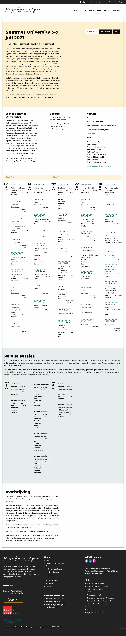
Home (73, 10)
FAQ (120, 2)
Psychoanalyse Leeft (94, 595)
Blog (105, 10)
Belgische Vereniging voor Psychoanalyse (101, 598)
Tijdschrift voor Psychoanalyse (98, 604)
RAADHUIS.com (57, 627)
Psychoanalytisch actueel (95, 584)
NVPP (89, 607)
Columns (51, 575)
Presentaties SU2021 (55, 569)
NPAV (89, 592)
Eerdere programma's (97, 2)
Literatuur (51, 584)
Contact (117, 10)
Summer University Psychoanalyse (21, 627)
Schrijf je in (91, 134)
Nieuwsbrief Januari (53, 602)
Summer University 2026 (89, 10)
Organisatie (112, 2)
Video (50, 578)
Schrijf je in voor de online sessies (99, 166)
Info (116, 31)
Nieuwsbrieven (53, 572)
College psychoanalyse (95, 589)
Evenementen (53, 581)
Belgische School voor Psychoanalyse (100, 601)
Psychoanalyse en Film (95, 613)
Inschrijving (92, 31)
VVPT (89, 610)
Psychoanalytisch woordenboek (98, 586)
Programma (106, 31)
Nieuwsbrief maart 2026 (54, 599)
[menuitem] (73, 10)
